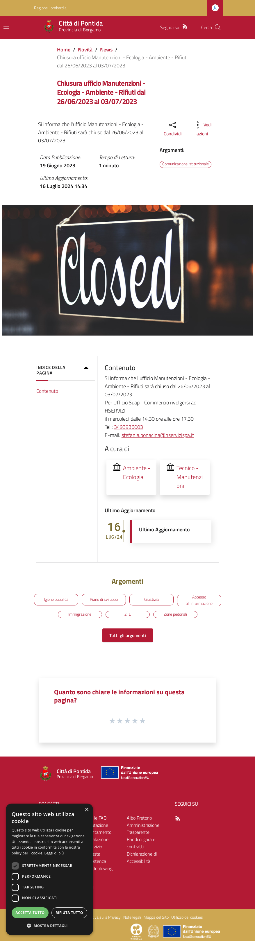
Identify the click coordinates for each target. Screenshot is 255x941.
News (106, 49)
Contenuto (47, 391)
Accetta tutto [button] (29, 912)
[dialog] (49, 869)
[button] (49, 925)
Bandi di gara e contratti (141, 843)
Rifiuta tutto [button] (69, 912)
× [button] (86, 810)
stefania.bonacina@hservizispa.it (158, 435)
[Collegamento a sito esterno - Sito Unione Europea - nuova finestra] (129, 774)
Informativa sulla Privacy (100, 917)
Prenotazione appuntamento (97, 829)
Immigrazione (79, 614)
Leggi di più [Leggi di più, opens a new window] (54, 853)
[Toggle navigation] (6, 26)
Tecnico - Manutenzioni (189, 477)
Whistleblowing (98, 868)
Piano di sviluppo (104, 599)
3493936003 (128, 427)
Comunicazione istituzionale (185, 164)
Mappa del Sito (156, 917)
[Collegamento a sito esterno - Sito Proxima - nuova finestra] (136, 931)
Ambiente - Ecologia (136, 472)
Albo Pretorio (139, 817)
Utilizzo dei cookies (187, 917)
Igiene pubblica (56, 599)
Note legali (132, 917)
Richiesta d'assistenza (94, 857)
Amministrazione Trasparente (143, 829)
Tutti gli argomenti (127, 635)
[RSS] (185, 25)
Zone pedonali (175, 614)
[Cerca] (217, 27)
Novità (85, 49)
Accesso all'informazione (199, 600)
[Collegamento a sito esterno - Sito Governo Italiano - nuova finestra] (154, 931)
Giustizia (151, 599)
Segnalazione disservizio (95, 843)
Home (63, 49)
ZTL (127, 614)
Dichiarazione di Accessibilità (142, 857)
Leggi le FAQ (95, 817)
